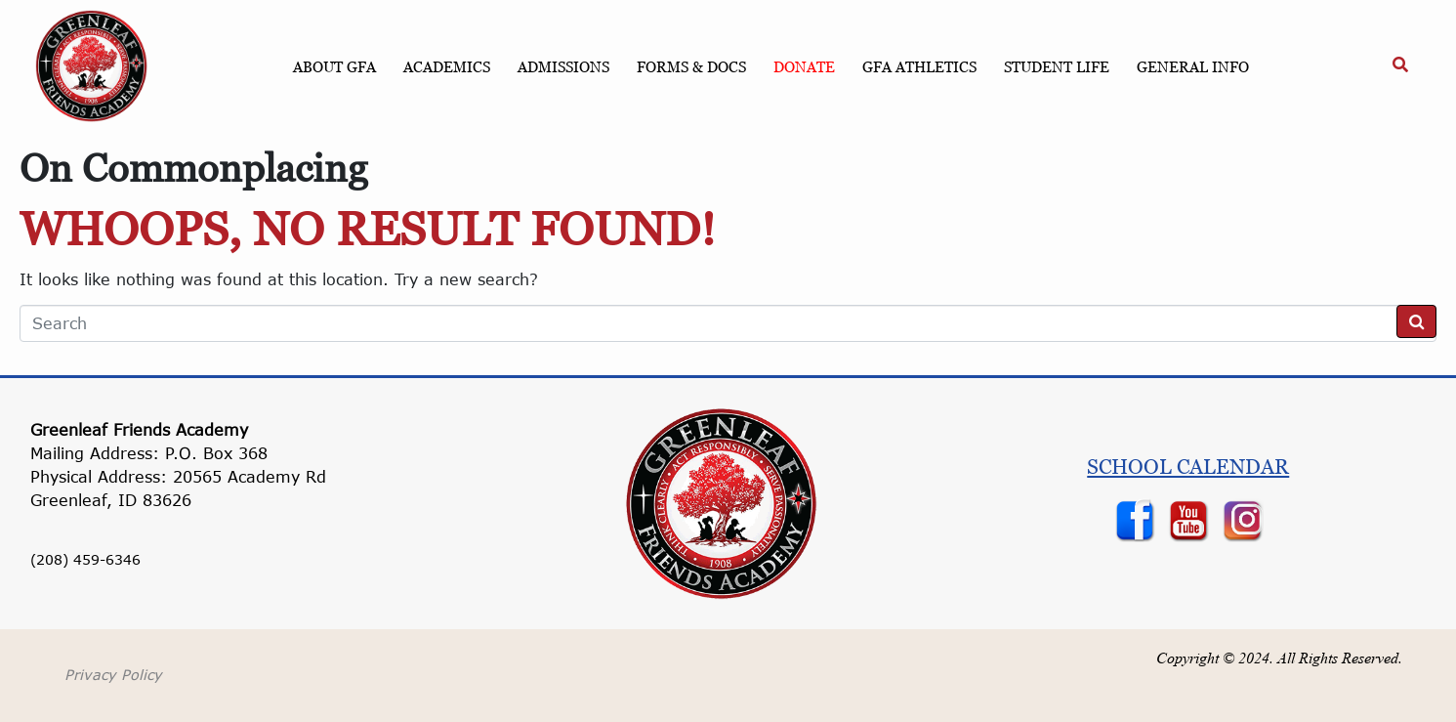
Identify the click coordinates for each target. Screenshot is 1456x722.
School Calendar (1188, 466)
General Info (1193, 66)
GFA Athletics (919, 66)
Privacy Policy (113, 674)
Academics (446, 66)
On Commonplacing (193, 168)
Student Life (1056, 66)
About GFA (334, 66)
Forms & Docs (691, 66)
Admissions (563, 66)
